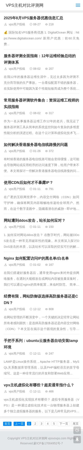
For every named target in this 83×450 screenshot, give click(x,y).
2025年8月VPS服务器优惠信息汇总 (33, 18)
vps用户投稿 (17, 24)
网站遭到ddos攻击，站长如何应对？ (34, 220)
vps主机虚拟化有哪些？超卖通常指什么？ (39, 385)
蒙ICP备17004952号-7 (48, 443)
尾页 (76, 423)
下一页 (63, 423)
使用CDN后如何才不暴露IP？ (28, 183)
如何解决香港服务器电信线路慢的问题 (36, 145)
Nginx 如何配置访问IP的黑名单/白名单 (36, 258)
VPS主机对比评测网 (24, 5)
